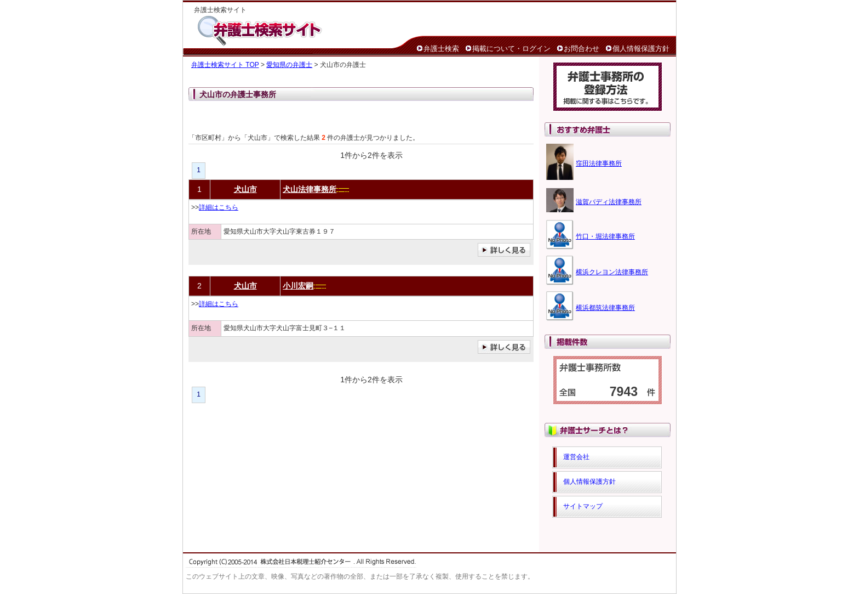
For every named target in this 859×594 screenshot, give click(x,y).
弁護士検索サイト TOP (225, 65)
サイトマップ (583, 506)
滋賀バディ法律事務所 (609, 202)
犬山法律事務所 (309, 189)
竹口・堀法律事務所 (605, 236)
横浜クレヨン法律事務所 (612, 272)
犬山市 (245, 189)
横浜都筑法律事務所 (605, 308)
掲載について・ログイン (511, 48)
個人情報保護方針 (640, 48)
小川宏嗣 (298, 285)
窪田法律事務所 (599, 163)
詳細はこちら (218, 207)
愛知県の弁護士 (289, 65)
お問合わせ (581, 48)
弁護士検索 (441, 48)
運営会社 (576, 457)
